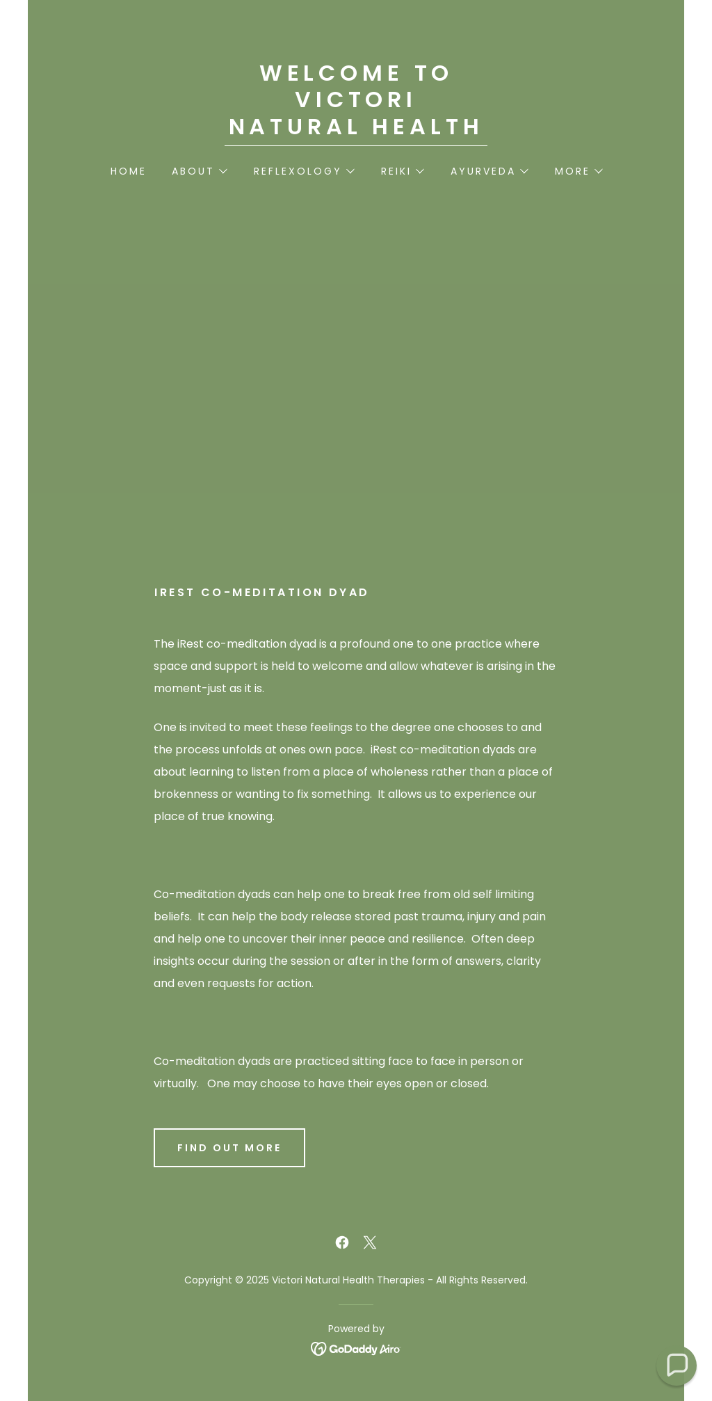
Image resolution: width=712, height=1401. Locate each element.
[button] (199, 171)
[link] (356, 130)
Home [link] (129, 171)
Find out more (229, 1148)
